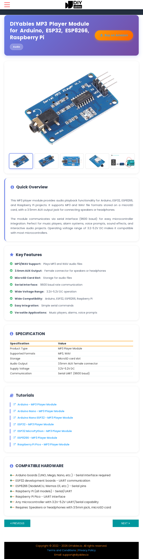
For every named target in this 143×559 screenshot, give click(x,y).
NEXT (125, 523)
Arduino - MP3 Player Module (35, 404)
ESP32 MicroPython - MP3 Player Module (42, 431)
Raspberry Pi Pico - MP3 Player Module (41, 444)
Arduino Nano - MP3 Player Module (38, 411)
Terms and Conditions (61, 550)
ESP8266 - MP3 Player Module (35, 438)
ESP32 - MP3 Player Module (33, 424)
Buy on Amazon (114, 35)
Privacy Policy (87, 550)
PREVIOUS (17, 523)
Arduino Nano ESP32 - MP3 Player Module (43, 418)
